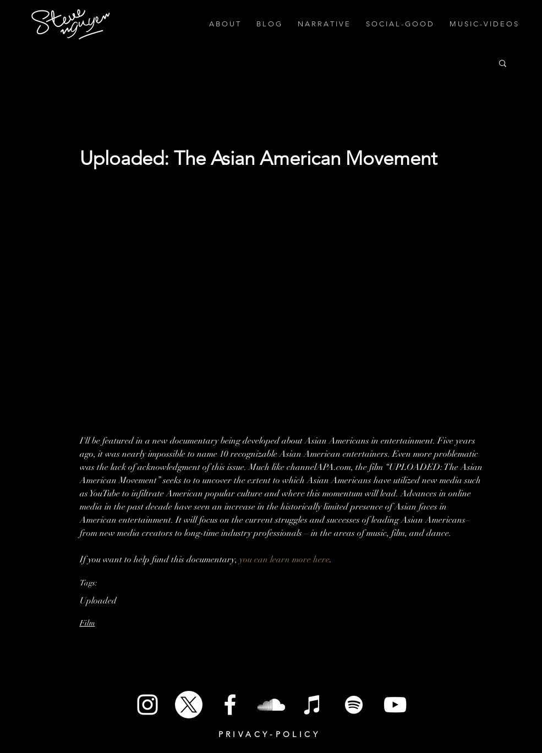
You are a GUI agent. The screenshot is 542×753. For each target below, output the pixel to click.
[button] (502, 62)
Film (87, 623)
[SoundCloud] (271, 704)
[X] (188, 704)
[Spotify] (354, 704)
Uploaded (98, 600)
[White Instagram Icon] (147, 704)
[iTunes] (312, 704)
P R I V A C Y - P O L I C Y (268, 734)
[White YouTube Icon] (395, 704)
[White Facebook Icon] (230, 704)
